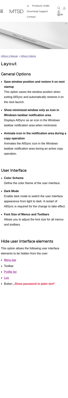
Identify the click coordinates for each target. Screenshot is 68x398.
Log (6, 277)
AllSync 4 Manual (9, 56)
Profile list (10, 271)
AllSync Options (28, 56)
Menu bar (10, 260)
